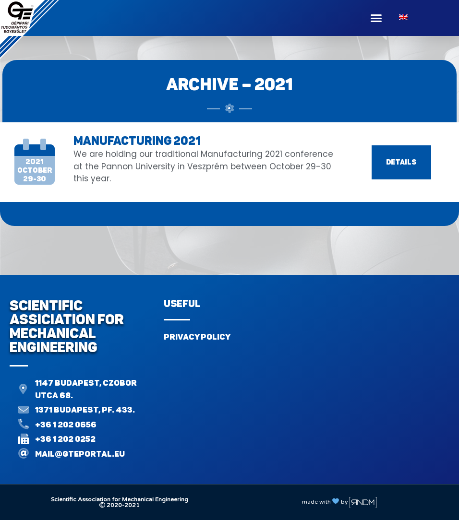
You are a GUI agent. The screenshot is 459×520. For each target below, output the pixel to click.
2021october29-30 (34, 170)
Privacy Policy (197, 337)
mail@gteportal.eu (80, 454)
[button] (376, 18)
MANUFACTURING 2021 (137, 141)
